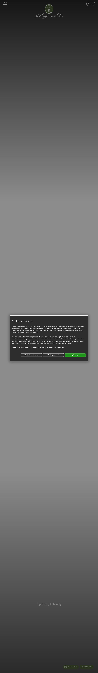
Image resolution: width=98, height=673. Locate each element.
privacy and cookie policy (56, 347)
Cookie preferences (31, 355)
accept (75, 355)
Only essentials (53, 355)
